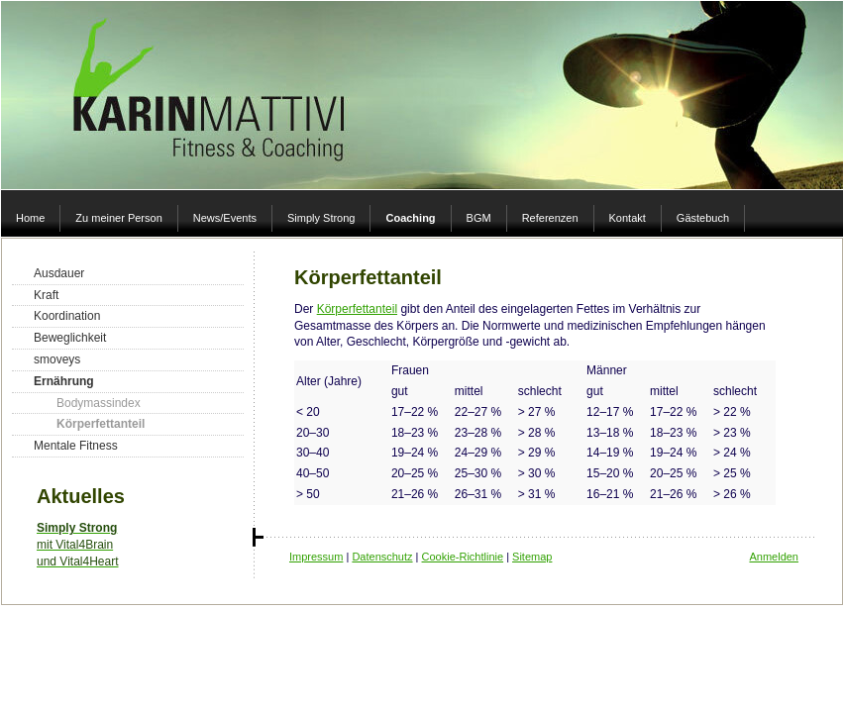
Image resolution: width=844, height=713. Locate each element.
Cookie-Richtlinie (463, 556)
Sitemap (532, 556)
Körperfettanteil (357, 309)
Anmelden (773, 556)
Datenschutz (382, 556)
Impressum (316, 556)
